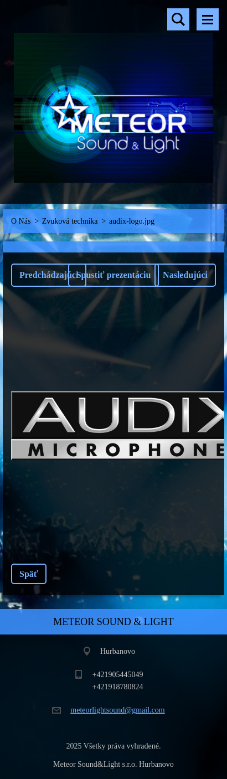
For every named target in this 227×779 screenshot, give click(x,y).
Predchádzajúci (48, 275)
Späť (28, 574)
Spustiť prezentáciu (113, 275)
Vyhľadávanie (178, 19)
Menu (208, 19)
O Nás (20, 221)
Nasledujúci (185, 275)
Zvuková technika (70, 221)
